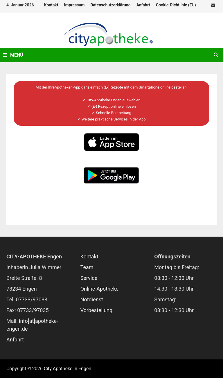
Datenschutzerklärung (110, 5)
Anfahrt (143, 5)
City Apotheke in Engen (67, 368)
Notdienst (91, 299)
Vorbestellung (96, 310)
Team (86, 267)
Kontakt (51, 5)
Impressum (74, 5)
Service (89, 278)
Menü (13, 55)
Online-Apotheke (99, 289)
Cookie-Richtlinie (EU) (176, 5)
